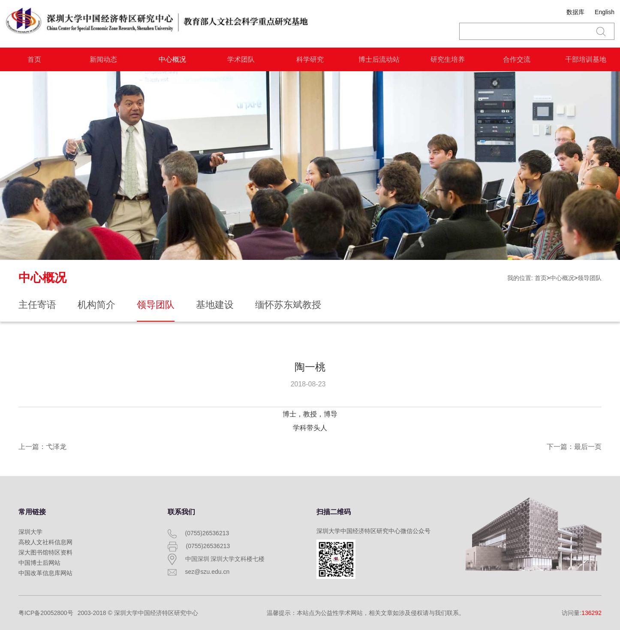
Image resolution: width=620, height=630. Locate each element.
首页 (34, 59)
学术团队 (241, 59)
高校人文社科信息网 (45, 542)
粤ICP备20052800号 (45, 612)
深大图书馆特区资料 (45, 552)
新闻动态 (103, 59)
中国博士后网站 (39, 562)
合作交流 (516, 59)
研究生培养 (447, 59)
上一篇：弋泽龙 (42, 446)
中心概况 (172, 59)
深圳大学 (30, 531)
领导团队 (590, 277)
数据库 (575, 12)
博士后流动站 (379, 59)
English (604, 12)
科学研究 (310, 59)
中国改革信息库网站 (45, 573)
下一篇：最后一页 (574, 446)
